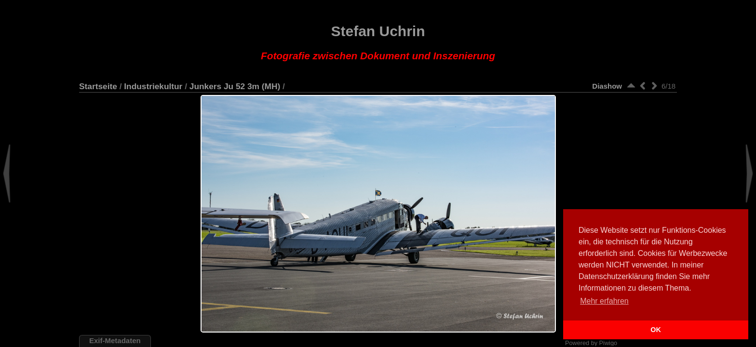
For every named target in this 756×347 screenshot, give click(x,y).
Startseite (98, 86)
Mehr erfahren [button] (604, 301)
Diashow (607, 86)
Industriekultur (153, 86)
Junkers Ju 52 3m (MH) (234, 86)
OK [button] (655, 330)
